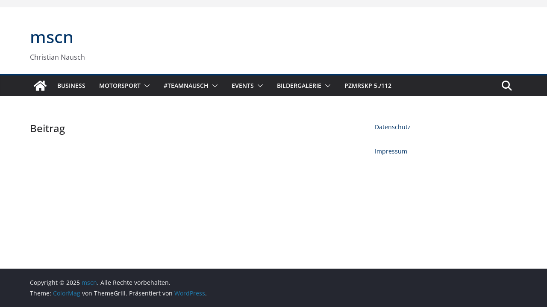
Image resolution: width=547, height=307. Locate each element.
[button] (145, 86)
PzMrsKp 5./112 (367, 85)
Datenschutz (393, 127)
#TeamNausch (186, 85)
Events (243, 85)
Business (71, 85)
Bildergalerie (299, 85)
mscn (52, 36)
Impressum (391, 151)
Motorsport (120, 85)
